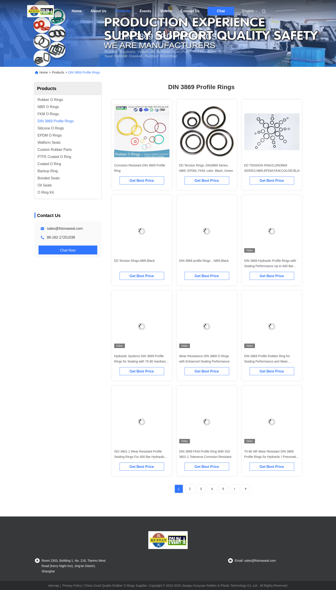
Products (123, 11)
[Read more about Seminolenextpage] (234, 489)
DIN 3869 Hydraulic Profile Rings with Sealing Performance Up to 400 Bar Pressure (270, 266)
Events (145, 11)
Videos (166, 11)
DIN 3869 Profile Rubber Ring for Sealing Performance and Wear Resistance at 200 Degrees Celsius (268, 361)
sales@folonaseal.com (65, 228)
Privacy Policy (72, 585)
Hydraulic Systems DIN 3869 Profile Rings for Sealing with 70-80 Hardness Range (140, 361)
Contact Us (190, 11)
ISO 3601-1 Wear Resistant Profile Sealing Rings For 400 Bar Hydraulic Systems (139, 457)
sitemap (53, 585)
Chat (221, 11)
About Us (98, 11)
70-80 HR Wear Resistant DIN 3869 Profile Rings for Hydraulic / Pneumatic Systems (271, 457)
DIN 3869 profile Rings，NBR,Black (204, 260)
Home (76, 11)
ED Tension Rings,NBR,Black (134, 260)
